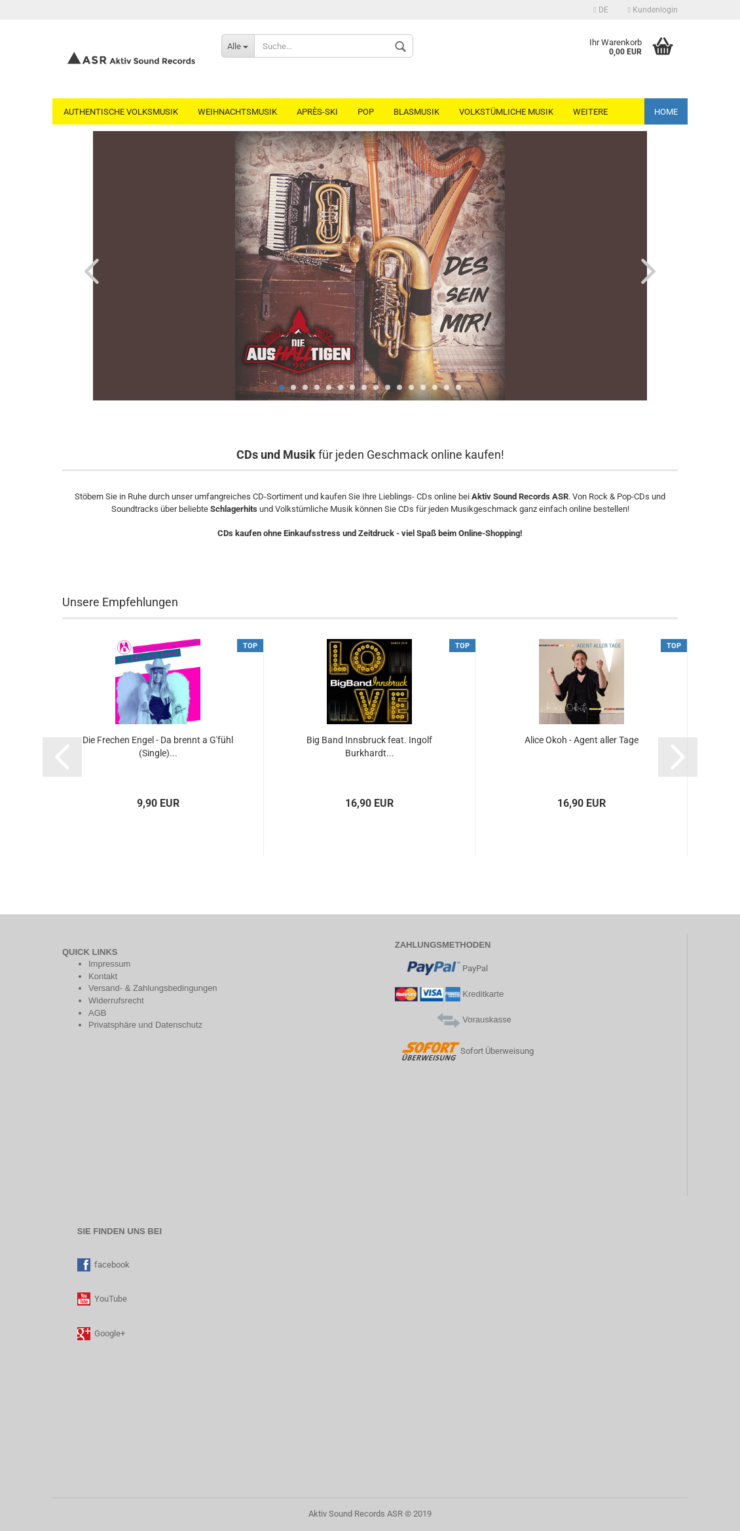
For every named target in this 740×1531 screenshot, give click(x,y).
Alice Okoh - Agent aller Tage (581, 740)
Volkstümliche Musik (506, 112)
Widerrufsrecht (116, 1000)
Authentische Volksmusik (121, 112)
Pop (366, 112)
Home (666, 112)
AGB (97, 1013)
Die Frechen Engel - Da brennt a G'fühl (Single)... (158, 746)
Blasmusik (416, 112)
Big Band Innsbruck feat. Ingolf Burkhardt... (369, 746)
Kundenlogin (653, 9)
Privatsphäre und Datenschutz (145, 1025)
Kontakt (102, 976)
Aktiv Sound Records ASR (355, 1514)
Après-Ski (317, 112)
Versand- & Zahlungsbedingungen (152, 988)
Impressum (109, 964)
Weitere (590, 112)
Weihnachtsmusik (237, 112)
